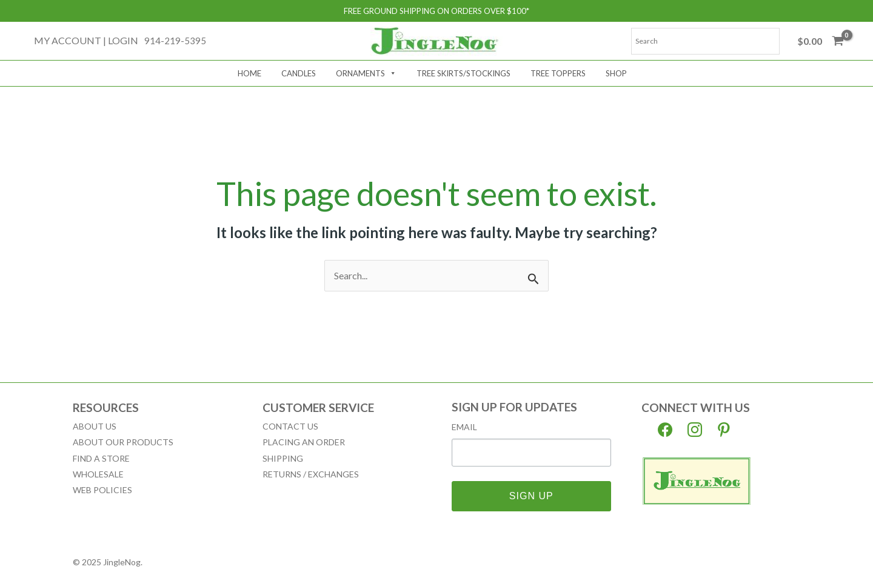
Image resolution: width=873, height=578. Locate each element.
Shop (616, 73)
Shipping (283, 458)
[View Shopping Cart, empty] (820, 41)
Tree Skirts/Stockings (463, 73)
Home (249, 73)
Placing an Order (304, 442)
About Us (94, 426)
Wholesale (98, 474)
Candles (298, 73)
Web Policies (102, 490)
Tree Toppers (558, 73)
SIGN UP (531, 496)
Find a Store (101, 458)
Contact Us (290, 426)
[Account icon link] (86, 40)
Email (464, 427)
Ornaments (366, 73)
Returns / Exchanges (311, 474)
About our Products (123, 442)
